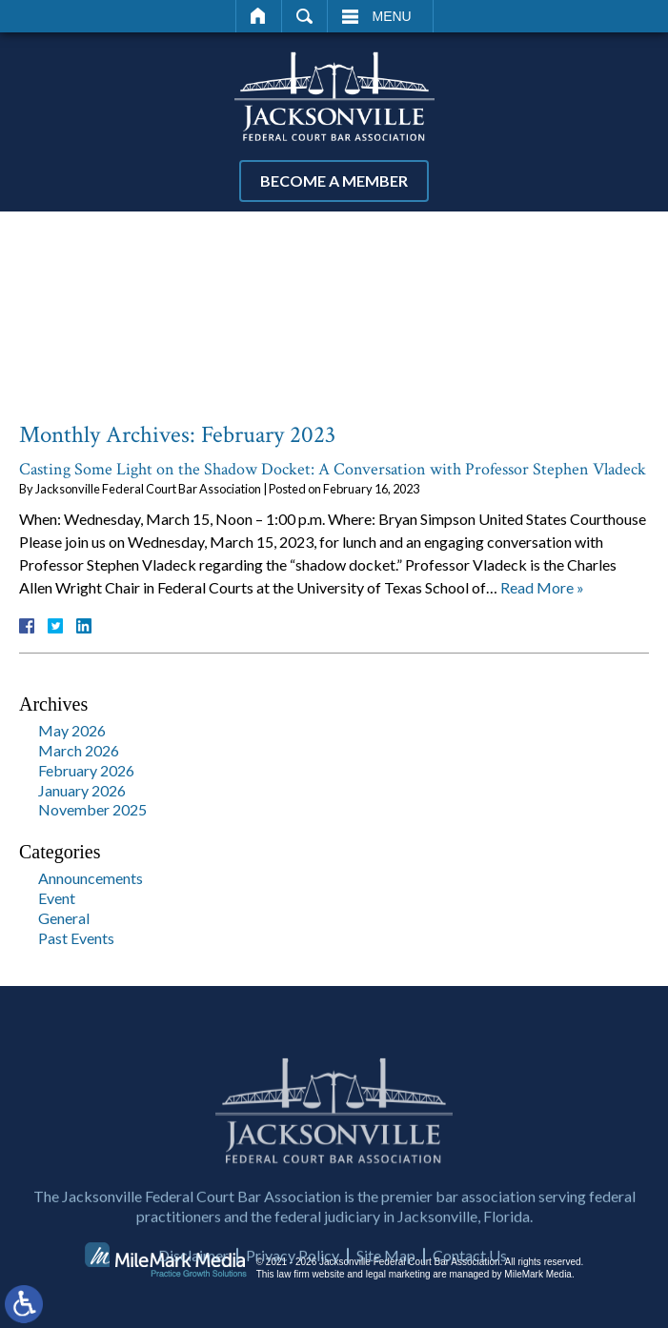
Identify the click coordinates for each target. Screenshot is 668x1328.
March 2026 (78, 750)
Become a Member (334, 180)
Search (304, 16)
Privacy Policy (292, 1297)
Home (258, 16)
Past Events (76, 938)
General (64, 918)
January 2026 (82, 790)
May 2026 (72, 730)
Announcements (90, 878)
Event (56, 898)
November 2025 (92, 809)
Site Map (385, 1297)
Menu (392, 16)
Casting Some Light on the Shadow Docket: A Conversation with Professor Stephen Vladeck (332, 469)
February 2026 (86, 770)
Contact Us (470, 1297)
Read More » (542, 587)
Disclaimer (193, 1297)
